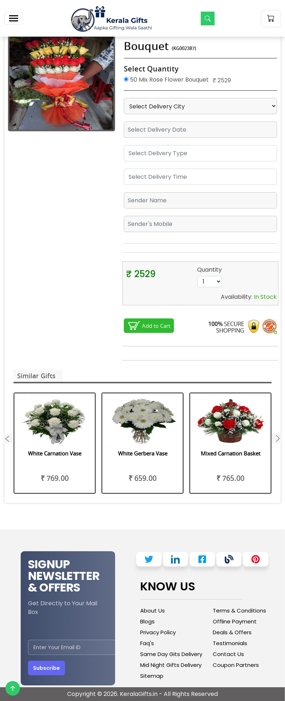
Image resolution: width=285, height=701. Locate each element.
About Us (152, 610)
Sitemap (151, 676)
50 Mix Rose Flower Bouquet (166, 79)
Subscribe (46, 668)
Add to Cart (156, 325)
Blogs (147, 621)
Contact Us (228, 654)
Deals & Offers (232, 632)
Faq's (147, 643)
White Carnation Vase (54, 453)
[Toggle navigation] (13, 18)
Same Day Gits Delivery (171, 654)
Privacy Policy (158, 632)
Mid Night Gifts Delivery (170, 665)
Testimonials (230, 643)
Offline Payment (235, 621)
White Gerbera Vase (142, 453)
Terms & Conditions (239, 610)
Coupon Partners (236, 665)
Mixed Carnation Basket (230, 453)
